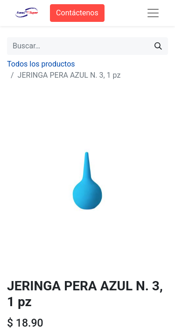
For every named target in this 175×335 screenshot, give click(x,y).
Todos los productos (41, 64)
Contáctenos (77, 12)
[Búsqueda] (158, 46)
